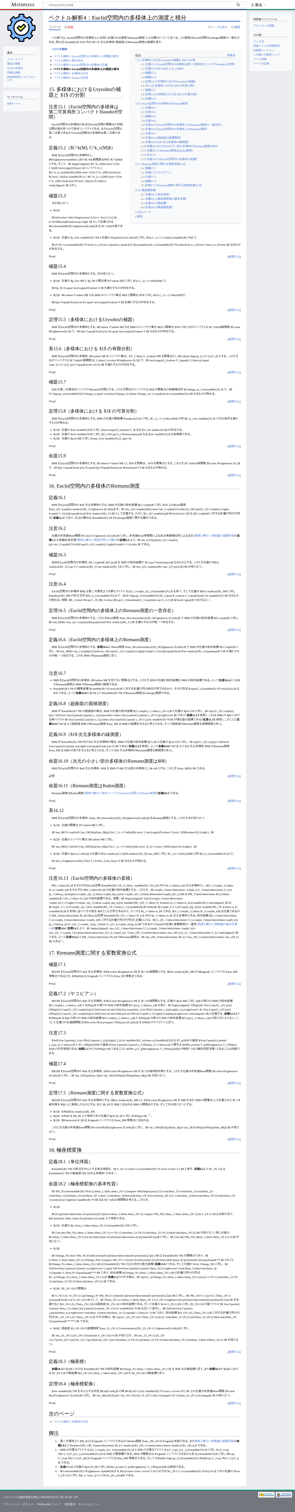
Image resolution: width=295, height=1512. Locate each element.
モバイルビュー (88, 1504)
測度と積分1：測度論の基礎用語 (214, 535)
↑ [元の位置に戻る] (58, 1441)
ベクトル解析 (60, 49)
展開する (234, 256)
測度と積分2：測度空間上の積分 (97, 540)
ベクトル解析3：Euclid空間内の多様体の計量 (80, 64)
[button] (234, 257)
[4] (114, 1172)
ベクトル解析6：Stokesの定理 (70, 77)
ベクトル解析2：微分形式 (68, 60)
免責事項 (70, 1504)
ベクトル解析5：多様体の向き (70, 73)
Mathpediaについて (49, 1504)
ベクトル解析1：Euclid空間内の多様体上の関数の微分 (86, 56)
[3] (149, 1115)
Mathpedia (22, 4)
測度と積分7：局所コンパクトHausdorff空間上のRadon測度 (120, 793)
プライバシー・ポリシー (18, 1504)
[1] (61, 940)
